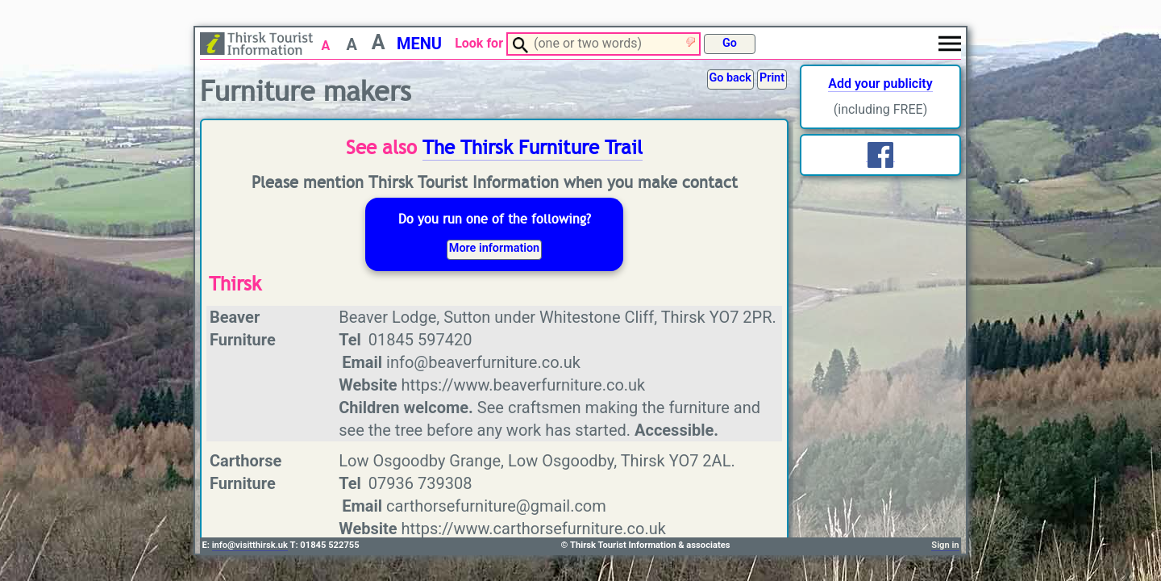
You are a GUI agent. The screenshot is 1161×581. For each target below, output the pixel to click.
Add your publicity (880, 83)
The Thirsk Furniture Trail (532, 148)
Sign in (945, 545)
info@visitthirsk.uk (250, 545)
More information (494, 248)
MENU (419, 43)
